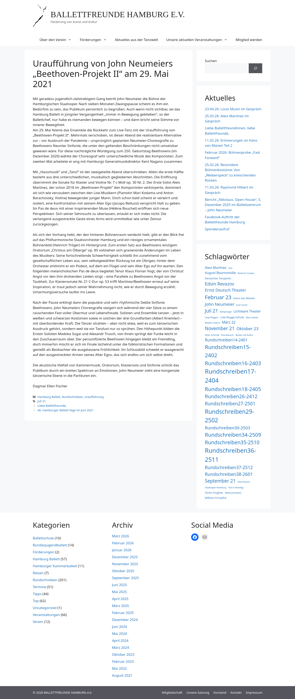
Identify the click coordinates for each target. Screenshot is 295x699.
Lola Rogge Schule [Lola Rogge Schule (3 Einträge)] (232, 317)
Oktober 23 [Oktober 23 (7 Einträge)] (247, 328)
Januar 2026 (122, 550)
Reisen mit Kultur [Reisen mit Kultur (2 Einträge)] (244, 335)
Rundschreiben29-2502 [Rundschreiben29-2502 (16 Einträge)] (229, 416)
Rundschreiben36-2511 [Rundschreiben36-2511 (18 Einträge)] (230, 455)
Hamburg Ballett (48, 397)
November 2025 (125, 563)
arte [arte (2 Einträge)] (230, 268)
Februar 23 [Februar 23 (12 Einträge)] (218, 297)
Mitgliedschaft (172, 692)
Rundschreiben (72, 397)
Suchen (211, 60)
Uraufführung (94, 397)
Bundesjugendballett (50, 545)
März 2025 (120, 605)
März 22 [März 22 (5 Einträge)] (228, 322)
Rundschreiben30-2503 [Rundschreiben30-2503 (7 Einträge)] (227, 428)
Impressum (254, 692)
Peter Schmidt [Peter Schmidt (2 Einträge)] (212, 335)
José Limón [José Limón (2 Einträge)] (242, 304)
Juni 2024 (119, 626)
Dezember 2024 (125, 619)
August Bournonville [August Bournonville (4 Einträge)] (220, 273)
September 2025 (125, 577)
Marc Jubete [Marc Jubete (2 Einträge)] (252, 317)
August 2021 (122, 675)
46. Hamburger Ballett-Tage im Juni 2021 (65, 410)
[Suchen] (255, 68)
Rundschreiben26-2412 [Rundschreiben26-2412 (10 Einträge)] (231, 396)
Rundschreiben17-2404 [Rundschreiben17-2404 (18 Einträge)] (230, 375)
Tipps (37, 593)
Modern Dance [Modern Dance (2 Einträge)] (212, 322)
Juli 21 (41, 401)
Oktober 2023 (123, 654)
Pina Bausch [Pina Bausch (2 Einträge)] (227, 335)
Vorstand (219, 692)
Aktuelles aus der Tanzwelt (136, 39)
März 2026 (120, 536)
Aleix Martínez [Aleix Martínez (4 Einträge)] (215, 267)
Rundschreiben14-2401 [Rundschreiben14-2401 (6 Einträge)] (226, 340)
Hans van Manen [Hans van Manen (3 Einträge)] (244, 298)
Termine (39, 586)
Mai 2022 (119, 668)
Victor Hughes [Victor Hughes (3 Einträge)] (214, 492)
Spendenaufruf (217, 229)
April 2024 (120, 640)
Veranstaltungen (46, 614)
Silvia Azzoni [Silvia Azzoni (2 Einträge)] (244, 481)
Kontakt (236, 692)
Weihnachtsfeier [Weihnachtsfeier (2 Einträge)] (233, 492)
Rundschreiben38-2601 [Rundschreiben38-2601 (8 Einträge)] (229, 474)
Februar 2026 (123, 543)
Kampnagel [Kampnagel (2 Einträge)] (226, 311)
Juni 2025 (119, 584)
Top (36, 600)
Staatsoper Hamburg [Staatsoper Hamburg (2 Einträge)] (215, 487)
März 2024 (120, 647)
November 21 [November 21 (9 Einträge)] (220, 328)
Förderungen (95, 40)
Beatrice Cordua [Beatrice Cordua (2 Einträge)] (246, 273)
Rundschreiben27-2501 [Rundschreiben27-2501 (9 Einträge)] (230, 403)
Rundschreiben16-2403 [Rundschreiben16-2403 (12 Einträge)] (233, 363)
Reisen (38, 573)
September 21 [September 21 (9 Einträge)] (220, 481)
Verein (38, 621)
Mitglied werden (249, 39)
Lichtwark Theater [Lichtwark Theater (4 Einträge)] (247, 311)
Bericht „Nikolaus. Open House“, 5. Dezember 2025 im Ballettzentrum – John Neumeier (233, 204)
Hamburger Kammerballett (55, 566)
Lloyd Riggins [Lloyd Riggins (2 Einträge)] (211, 317)
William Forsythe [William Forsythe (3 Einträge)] (215, 498)
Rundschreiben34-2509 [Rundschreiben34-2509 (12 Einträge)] (233, 434)
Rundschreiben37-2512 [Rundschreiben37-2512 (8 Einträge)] (229, 467)
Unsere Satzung (197, 692)
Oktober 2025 (123, 570)
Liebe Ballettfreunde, (51, 406)
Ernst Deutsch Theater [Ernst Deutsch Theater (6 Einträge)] (225, 290)
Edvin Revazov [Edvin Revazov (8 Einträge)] (219, 284)
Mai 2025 (119, 591)
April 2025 (120, 598)
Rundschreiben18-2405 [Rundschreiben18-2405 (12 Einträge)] (233, 388)
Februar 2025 (123, 612)
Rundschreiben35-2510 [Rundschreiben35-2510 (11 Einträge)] (232, 442)
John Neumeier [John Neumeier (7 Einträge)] (219, 304)
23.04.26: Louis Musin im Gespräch (233, 109)
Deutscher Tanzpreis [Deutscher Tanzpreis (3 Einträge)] (218, 278)
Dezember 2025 (125, 557)
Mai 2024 (119, 633)
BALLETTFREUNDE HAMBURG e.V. (118, 14)
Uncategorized (45, 607)
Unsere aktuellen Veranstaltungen (199, 40)
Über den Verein (58, 40)
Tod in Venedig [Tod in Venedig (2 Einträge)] (235, 487)
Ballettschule (43, 538)
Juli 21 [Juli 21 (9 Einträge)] (211, 311)
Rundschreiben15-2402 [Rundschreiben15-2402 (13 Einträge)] (228, 351)
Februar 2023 (123, 661)
